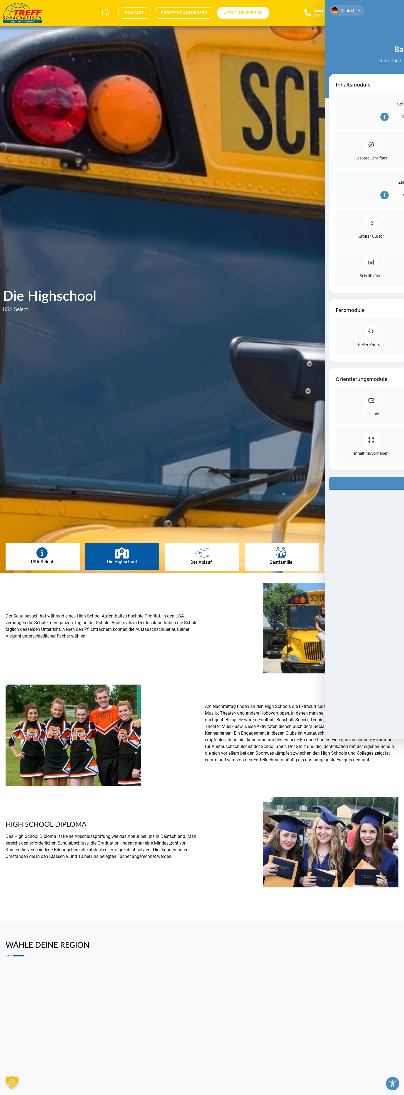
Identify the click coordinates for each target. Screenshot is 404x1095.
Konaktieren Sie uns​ (329, 11)
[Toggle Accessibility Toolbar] (392, 1083)
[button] (12, 1083)
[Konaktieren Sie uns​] (307, 12)
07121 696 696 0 (329, 15)
